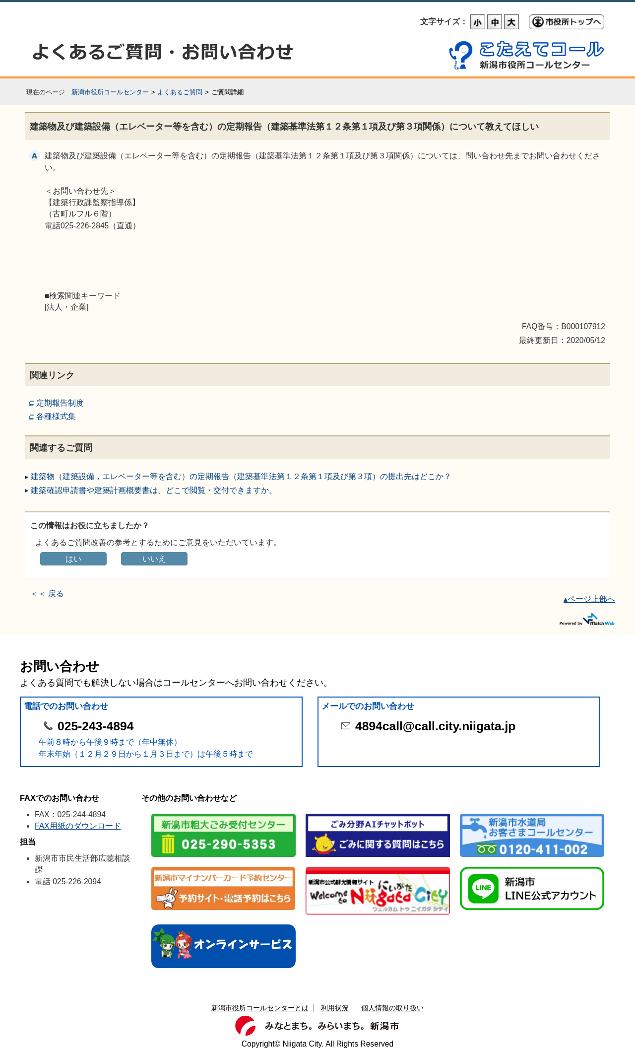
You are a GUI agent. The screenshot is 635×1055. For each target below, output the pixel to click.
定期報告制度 (60, 403)
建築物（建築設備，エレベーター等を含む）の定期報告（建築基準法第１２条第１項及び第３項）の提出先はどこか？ (241, 476)
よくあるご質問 (179, 92)
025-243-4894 (95, 726)
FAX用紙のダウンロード (78, 826)
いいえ (154, 559)
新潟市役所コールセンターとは (260, 1008)
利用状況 (335, 1008)
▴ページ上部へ (589, 599)
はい (73, 559)
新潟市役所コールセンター (110, 92)
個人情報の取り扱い (392, 1008)
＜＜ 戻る (47, 593)
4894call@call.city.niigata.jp (435, 726)
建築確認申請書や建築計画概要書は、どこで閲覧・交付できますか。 (154, 490)
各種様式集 (56, 416)
